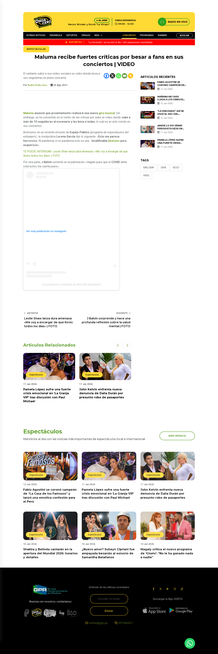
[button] (118, 345)
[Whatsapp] (118, 75)
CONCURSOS (129, 35)
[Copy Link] (130, 75)
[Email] (124, 75)
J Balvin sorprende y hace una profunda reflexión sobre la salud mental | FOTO (106, 322)
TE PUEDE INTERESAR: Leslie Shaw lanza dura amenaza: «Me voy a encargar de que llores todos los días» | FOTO (75, 153)
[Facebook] (106, 75)
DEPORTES (71, 35)
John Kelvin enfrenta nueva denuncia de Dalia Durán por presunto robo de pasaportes (101, 393)
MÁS (97, 35)
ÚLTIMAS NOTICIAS (35, 35)
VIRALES (86, 35)
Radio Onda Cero (37, 85)
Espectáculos (36, 49)
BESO (176, 167)
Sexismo (114, 140)
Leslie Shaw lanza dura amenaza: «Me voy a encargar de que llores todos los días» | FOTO (48, 322)
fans (146, 175)
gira (163, 167)
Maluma (28, 113)
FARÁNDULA (56, 35)
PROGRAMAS (147, 35)
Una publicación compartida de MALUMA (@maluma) (71, 284)
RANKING (162, 35)
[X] (112, 75)
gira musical (107, 113)
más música (177, 435)
